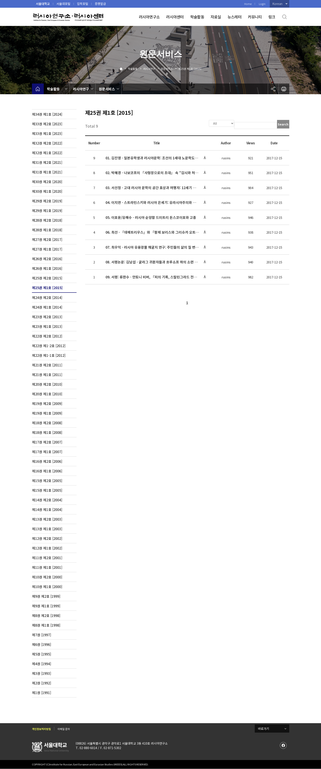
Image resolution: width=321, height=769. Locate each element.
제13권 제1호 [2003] (47, 528)
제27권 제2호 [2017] (47, 239)
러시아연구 (149, 68)
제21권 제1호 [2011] (47, 374)
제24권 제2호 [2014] (47, 297)
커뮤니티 (255, 16)
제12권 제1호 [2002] (47, 548)
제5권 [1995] (41, 654)
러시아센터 (175, 16)
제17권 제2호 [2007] (47, 442)
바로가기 (263, 728)
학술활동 (197, 16)
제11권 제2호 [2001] (47, 557)
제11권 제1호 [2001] (47, 567)
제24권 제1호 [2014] (47, 307)
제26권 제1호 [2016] (47, 268)
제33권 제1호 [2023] (47, 133)
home (38, 89)
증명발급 (100, 3)
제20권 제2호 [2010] (47, 384)
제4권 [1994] (41, 663)
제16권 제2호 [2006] (47, 461)
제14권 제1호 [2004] (47, 509)
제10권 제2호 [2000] (47, 576)
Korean (277, 3)
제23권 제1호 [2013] (47, 326)
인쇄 (284, 89)
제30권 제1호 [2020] (47, 191)
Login (262, 4)
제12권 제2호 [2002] (47, 538)
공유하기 (273, 89)
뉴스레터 (234, 16)
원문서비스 (167, 68)
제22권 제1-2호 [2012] (48, 345)
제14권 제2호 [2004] (47, 499)
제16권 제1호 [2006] (47, 470)
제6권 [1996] (41, 644)
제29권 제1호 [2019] (47, 210)
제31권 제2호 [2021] (47, 162)
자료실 (216, 16)
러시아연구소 (149, 16)
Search (283, 124)
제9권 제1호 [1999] (46, 605)
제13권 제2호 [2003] (47, 519)
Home (248, 4)
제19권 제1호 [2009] (47, 413)
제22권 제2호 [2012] (47, 336)
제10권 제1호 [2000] (47, 586)
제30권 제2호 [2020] (47, 181)
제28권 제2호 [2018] (47, 220)
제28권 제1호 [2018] (47, 229)
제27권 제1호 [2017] (47, 249)
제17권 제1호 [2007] (47, 451)
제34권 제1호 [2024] (47, 114)
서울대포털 (63, 3)
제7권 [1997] (41, 634)
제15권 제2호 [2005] (47, 480)
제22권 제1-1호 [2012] (48, 355)
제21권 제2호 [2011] (47, 364)
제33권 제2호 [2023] (47, 123)
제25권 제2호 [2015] (47, 278)
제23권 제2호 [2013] (47, 316)
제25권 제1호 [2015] (189, 68)
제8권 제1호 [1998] (46, 625)
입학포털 (82, 3)
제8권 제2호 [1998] (46, 615)
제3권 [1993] (41, 673)
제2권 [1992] (41, 682)
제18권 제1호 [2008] (47, 432)
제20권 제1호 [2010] (47, 393)
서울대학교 (43, 3)
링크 (271, 16)
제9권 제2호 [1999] (46, 596)
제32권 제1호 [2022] (47, 152)
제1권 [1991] (41, 692)
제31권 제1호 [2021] (47, 172)
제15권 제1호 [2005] (47, 490)
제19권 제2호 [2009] (47, 403)
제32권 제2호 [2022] (47, 143)
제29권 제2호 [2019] (47, 200)
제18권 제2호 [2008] (47, 422)
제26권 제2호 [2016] (47, 258)
